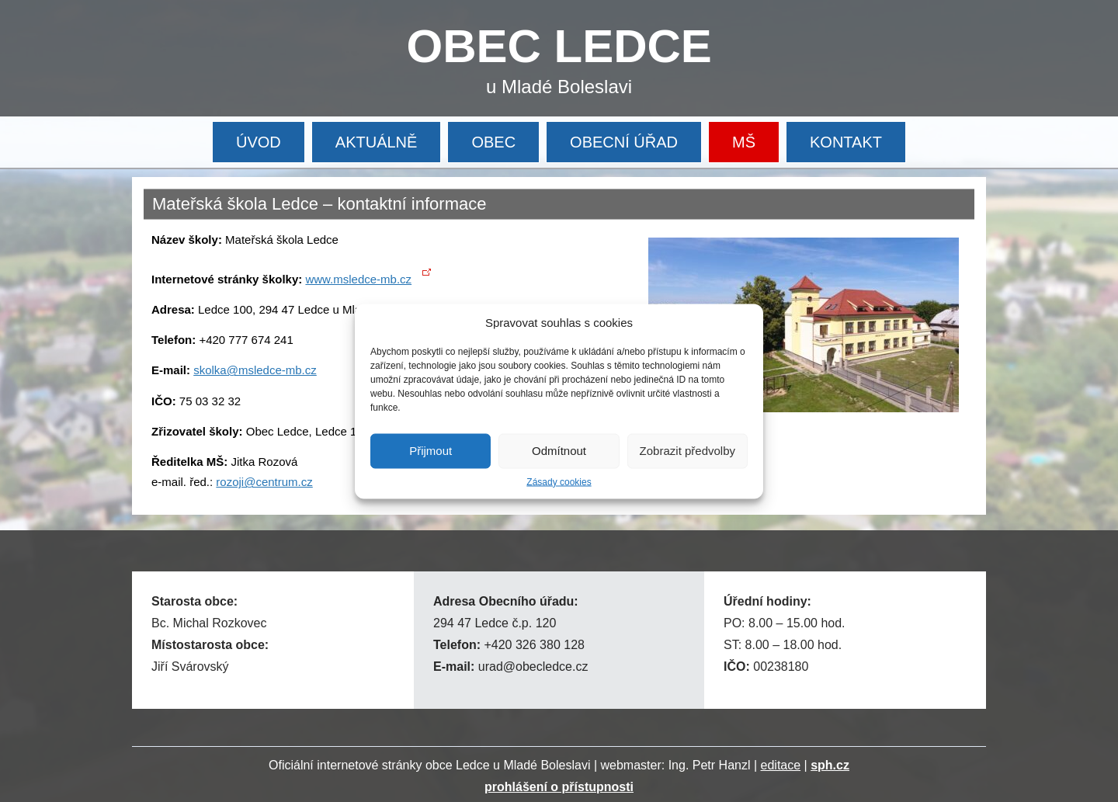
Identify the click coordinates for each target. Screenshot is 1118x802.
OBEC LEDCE (559, 46)
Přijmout (430, 450)
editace (781, 765)
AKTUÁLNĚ (376, 142)
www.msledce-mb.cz (358, 279)
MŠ (743, 142)
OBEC (493, 142)
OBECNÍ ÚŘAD (624, 142)
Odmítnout (559, 450)
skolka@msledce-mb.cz (255, 370)
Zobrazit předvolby (687, 450)
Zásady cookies (558, 481)
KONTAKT (846, 142)
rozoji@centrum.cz (264, 481)
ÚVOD (258, 142)
